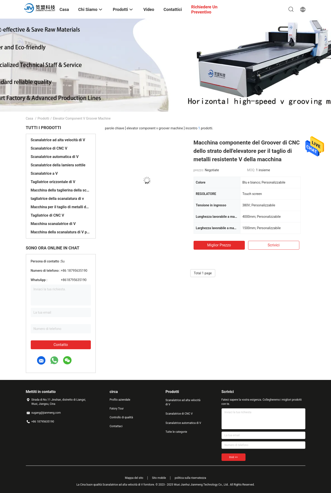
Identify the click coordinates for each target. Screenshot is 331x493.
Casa (29, 118)
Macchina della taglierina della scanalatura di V (61, 190)
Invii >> (233, 457)
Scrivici (274, 245)
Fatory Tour (117, 408)
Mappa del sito (134, 478)
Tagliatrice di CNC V (47, 215)
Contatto (61, 344)
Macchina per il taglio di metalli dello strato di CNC (61, 207)
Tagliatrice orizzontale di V (53, 182)
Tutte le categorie (176, 431)
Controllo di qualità (121, 417)
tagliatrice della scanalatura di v (57, 198)
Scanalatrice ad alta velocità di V (58, 140)
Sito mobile (159, 478)
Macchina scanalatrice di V (53, 223)
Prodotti (43, 118)
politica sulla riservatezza (190, 478)
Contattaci (116, 426)
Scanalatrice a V (44, 173)
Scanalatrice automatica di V (55, 156)
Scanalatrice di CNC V (49, 148)
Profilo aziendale (120, 399)
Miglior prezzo (219, 245)
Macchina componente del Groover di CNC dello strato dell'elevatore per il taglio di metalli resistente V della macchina (247, 151)
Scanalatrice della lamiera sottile (58, 165)
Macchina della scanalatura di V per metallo (61, 232)
